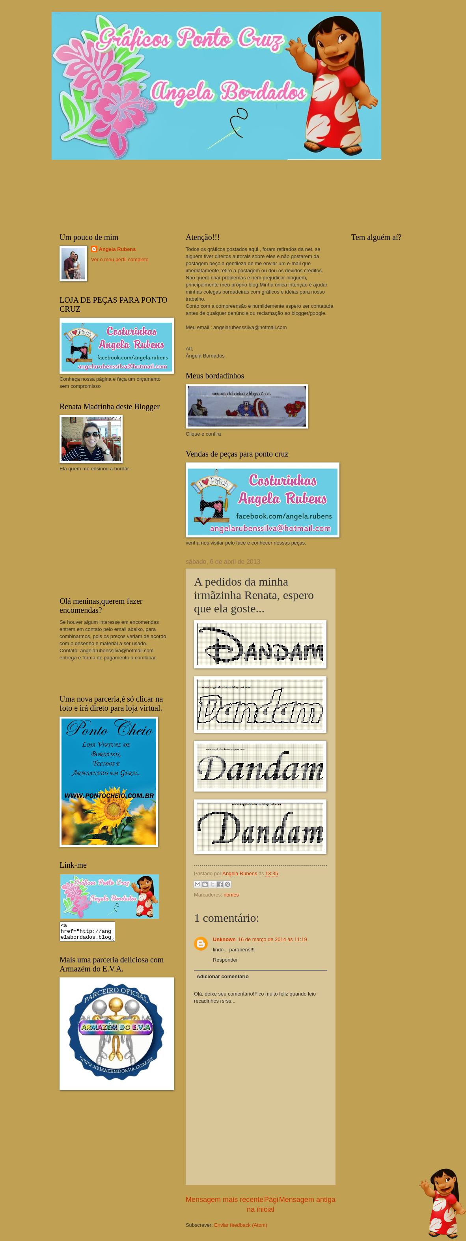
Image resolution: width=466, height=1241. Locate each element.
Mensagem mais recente (224, 1200)
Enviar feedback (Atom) (240, 1225)
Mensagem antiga (307, 1200)
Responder (225, 960)
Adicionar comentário (222, 976)
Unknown (224, 939)
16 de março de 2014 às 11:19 (272, 939)
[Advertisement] (119, 533)
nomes (231, 895)
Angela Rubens (117, 249)
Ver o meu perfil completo (120, 259)
